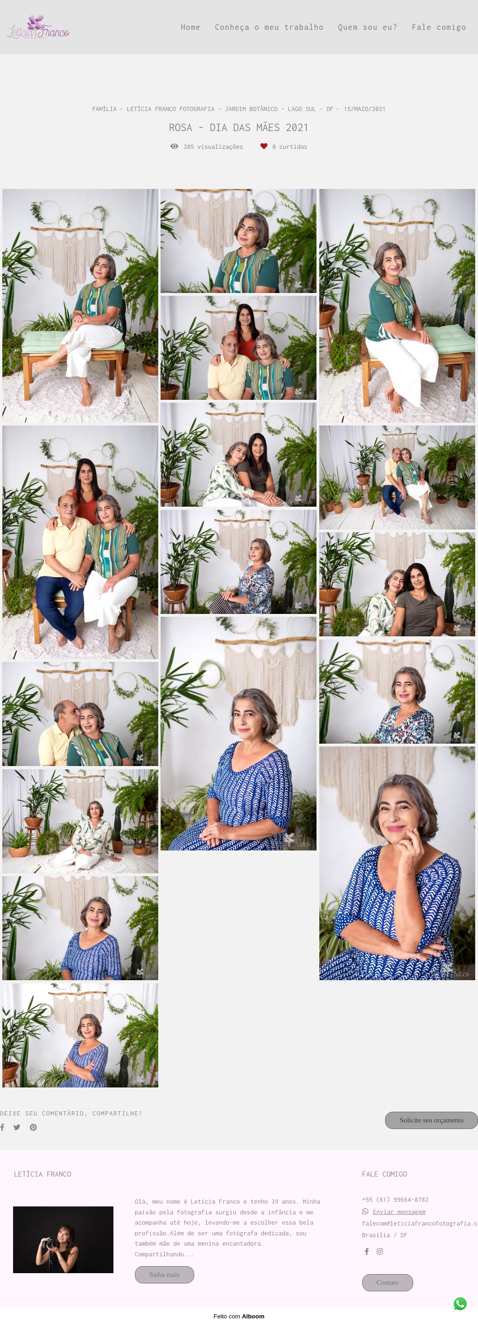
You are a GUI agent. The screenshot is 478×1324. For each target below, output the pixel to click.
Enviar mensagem (399, 1211)
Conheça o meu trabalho (269, 27)
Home (191, 27)
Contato (388, 1282)
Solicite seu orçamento (432, 1120)
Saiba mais (164, 1274)
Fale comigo (439, 27)
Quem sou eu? (368, 27)
